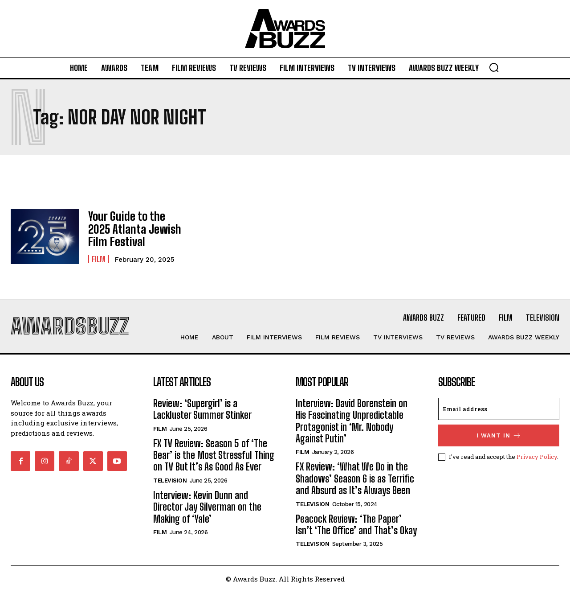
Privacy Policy (537, 458)
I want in (498, 437)
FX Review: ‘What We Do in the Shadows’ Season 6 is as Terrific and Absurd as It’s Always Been (355, 481)
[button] (494, 67)
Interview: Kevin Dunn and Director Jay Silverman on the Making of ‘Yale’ (207, 509)
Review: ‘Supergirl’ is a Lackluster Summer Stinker (202, 411)
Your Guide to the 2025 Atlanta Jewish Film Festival (135, 228)
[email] (498, 411)
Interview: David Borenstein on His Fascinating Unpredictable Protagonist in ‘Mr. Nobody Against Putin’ (351, 422)
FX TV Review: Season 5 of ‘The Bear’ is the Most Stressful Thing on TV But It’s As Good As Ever (213, 457)
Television (170, 482)
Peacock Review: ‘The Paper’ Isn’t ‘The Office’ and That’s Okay (356, 526)
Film (99, 258)
